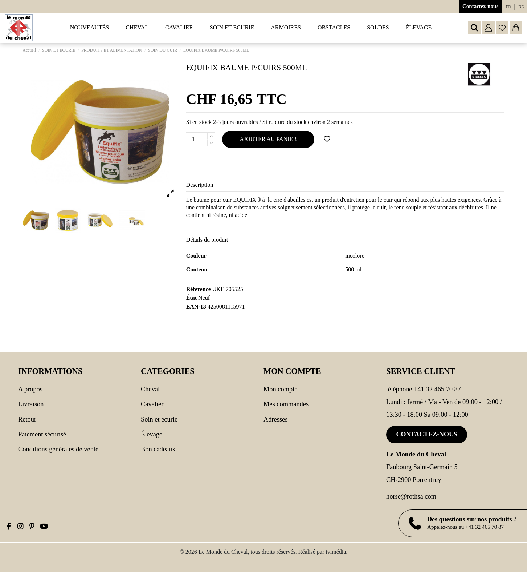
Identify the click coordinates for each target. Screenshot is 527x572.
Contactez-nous (480, 6)
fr (508, 6)
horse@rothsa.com (411, 496)
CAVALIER (152, 404)
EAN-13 (196, 306)
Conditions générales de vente (58, 449)
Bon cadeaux (158, 449)
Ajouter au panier (268, 139)
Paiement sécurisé (42, 434)
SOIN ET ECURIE (159, 419)
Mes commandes (286, 404)
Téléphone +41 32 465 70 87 (423, 389)
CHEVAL (150, 389)
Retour (27, 419)
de (521, 6)
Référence (198, 289)
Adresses (275, 419)
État (191, 298)
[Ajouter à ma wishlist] (327, 139)
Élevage (151, 434)
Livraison (31, 404)
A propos (30, 389)
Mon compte (280, 389)
